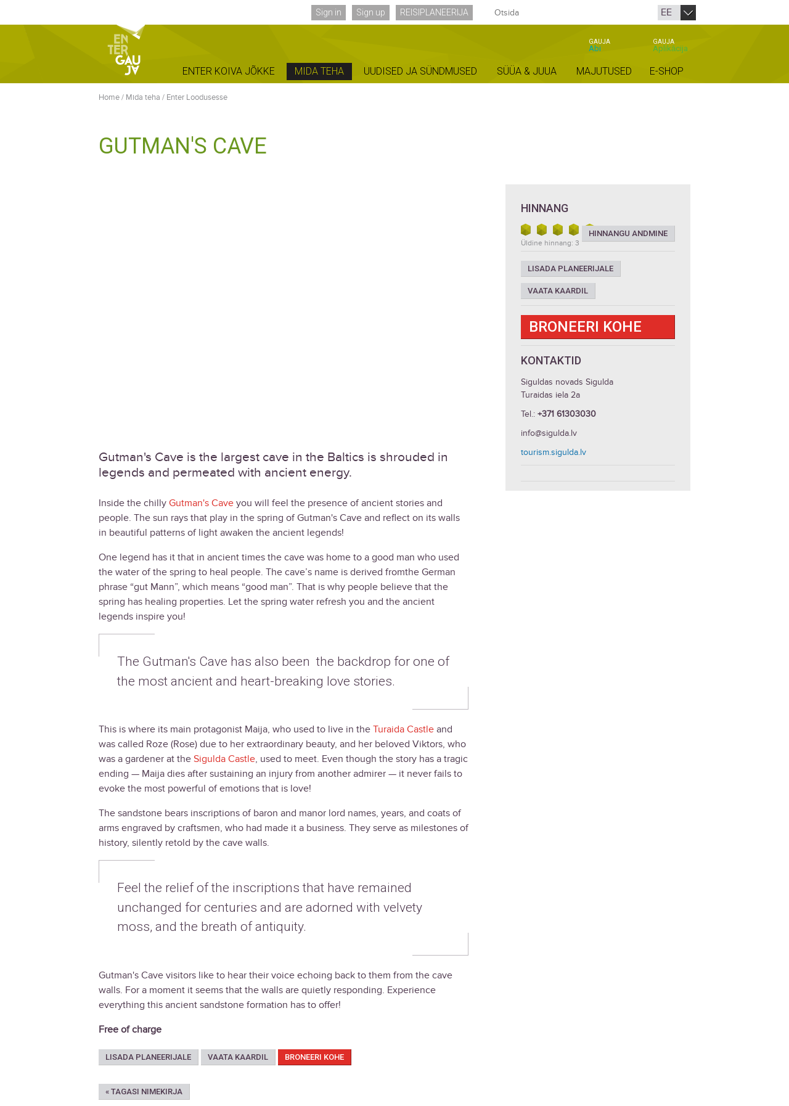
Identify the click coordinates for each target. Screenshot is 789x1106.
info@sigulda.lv (549, 433)
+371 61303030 (567, 414)
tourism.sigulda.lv (553, 452)
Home (109, 97)
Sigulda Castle (224, 759)
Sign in (328, 12)
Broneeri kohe (314, 1057)
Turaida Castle (403, 729)
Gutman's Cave (201, 503)
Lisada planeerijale (148, 1057)
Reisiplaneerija (434, 12)
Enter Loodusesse (196, 97)
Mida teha (143, 97)
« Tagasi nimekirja (143, 1091)
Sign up (370, 12)
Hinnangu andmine (628, 233)
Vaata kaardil (238, 1057)
